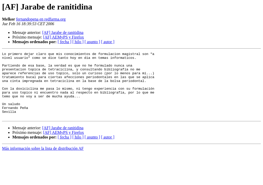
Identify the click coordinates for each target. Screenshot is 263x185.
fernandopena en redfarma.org (41, 19)
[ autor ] (108, 42)
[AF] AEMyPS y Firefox (63, 37)
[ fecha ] (64, 42)
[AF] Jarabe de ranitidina (62, 32)
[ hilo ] (78, 42)
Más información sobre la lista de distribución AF (43, 161)
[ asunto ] (92, 42)
